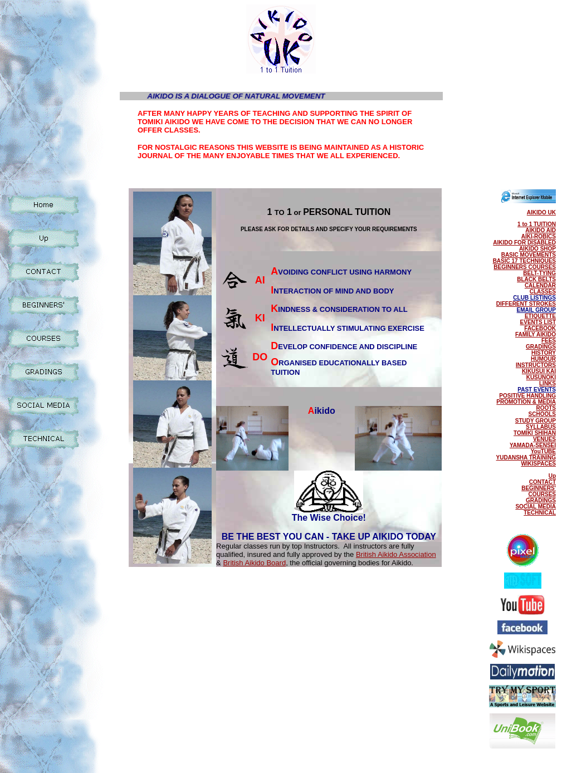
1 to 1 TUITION (536, 224)
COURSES (542, 494)
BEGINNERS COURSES (524, 267)
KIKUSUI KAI (539, 371)
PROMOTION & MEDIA (526, 402)
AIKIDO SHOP (537, 249)
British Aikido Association (396, 554)
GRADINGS (541, 347)
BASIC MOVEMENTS (528, 255)
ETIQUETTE (540, 316)
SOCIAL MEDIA (535, 506)
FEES (548, 340)
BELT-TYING (539, 273)
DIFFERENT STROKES (526, 304)
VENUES (544, 439)
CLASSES (543, 291)
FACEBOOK (540, 328)
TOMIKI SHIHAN (535, 433)
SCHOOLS (542, 414)
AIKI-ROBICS (538, 236)
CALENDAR (540, 285)
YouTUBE (543, 451)
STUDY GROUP (535, 421)
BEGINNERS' (538, 488)
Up (552, 476)
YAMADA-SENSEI (533, 445)
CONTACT (542, 482)
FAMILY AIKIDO (535, 334)
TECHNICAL (540, 513)
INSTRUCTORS (536, 365)
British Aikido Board (254, 563)
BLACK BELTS (536, 279)
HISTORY (543, 353)
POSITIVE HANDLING (527, 396)
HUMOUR (543, 359)
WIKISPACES (538, 464)
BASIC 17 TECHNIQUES (524, 261)
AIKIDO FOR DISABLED (524, 242)
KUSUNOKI (541, 377)
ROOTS (546, 408)
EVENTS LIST (538, 322)
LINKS (547, 383)
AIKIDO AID (540, 230)
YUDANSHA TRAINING (526, 457)
